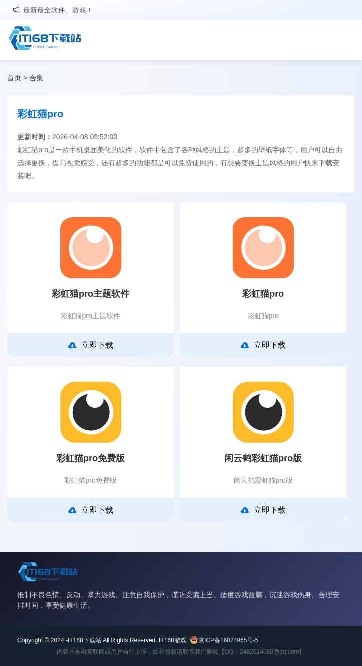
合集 (37, 78)
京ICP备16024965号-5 (228, 640)
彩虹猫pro (263, 294)
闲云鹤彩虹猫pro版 (263, 458)
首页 (15, 78)
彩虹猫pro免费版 (90, 458)
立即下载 (91, 345)
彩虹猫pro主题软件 (91, 294)
